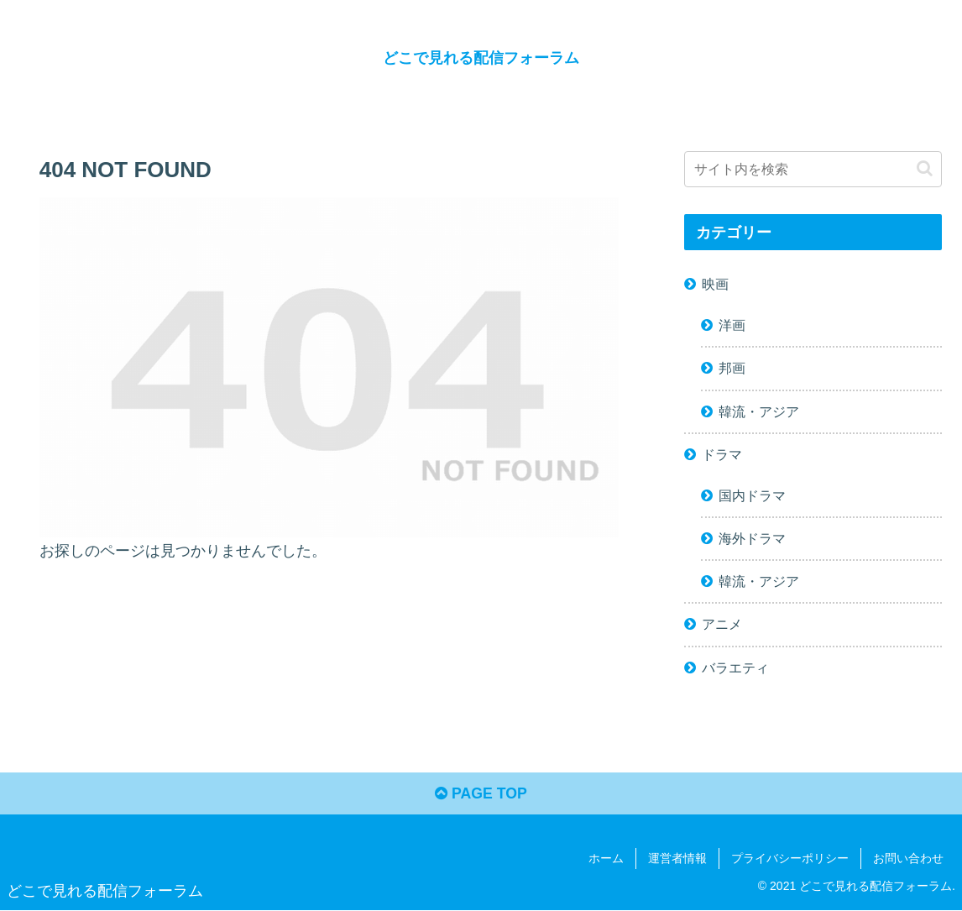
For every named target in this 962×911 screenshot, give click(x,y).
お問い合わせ (908, 859)
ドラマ (722, 453)
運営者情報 (677, 859)
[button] (924, 168)
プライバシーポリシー (790, 859)
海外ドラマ (752, 538)
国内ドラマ (752, 494)
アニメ (722, 623)
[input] (813, 169)
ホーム (606, 859)
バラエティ (735, 666)
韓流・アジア (759, 410)
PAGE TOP (480, 795)
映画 (715, 283)
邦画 (732, 367)
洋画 (732, 324)
